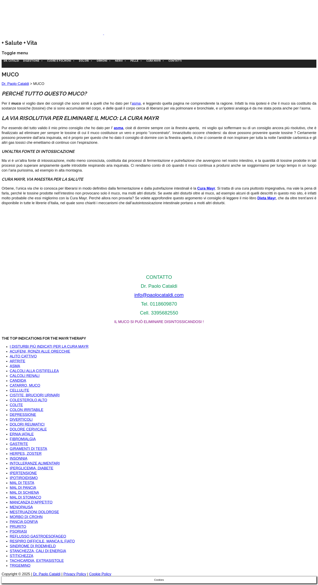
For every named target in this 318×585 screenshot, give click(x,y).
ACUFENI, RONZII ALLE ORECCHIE (40, 351)
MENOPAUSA (21, 507)
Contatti (175, 61)
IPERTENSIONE (23, 473)
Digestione (33, 61)
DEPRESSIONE (23, 415)
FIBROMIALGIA (23, 439)
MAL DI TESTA (22, 483)
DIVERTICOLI (21, 420)
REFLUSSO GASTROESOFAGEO (38, 536)
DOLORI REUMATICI (27, 424)
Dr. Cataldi (11, 61)
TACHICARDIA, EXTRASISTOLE (37, 561)
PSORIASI (18, 531)
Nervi (120, 61)
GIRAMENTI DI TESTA (28, 449)
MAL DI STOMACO (25, 497)
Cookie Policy (100, 574)
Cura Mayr (206, 188)
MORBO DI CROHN (26, 517)
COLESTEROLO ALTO (28, 400)
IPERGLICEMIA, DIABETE (31, 468)
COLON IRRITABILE (26, 410)
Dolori (85, 61)
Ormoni (104, 61)
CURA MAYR (155, 61)
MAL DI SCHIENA (24, 493)
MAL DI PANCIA (23, 488)
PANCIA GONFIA (24, 522)
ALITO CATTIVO (23, 356)
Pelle (136, 61)
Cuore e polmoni (61, 61)
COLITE (16, 405)
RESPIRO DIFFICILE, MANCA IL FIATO (42, 541)
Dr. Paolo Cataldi (15, 84)
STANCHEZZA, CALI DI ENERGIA (38, 551)
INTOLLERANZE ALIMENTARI (35, 463)
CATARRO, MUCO (25, 385)
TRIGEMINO (20, 566)
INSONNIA (18, 458)
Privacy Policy (74, 574)
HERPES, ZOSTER (26, 454)
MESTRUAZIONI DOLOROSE (34, 512)
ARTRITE (17, 361)
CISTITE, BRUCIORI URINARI (35, 395)
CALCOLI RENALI (25, 376)
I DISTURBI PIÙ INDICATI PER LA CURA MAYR (49, 347)
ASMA (15, 366)
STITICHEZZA (21, 556)
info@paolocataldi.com (159, 295)
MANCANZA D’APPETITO (31, 502)
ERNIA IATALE (22, 434)
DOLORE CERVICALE (28, 429)
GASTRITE (19, 444)
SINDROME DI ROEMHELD (33, 546)
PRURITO (18, 527)
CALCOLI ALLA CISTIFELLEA (34, 371)
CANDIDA (18, 381)
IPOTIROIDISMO (24, 478)
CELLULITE (19, 390)
